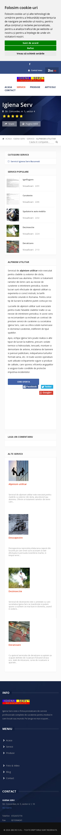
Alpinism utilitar (46, 138)
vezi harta (7, 808)
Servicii (21, 87)
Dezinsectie (15, 591)
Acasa (8, 87)
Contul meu (35, 70)
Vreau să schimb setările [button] (30, 53)
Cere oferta (23, 381)
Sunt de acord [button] (30, 42)
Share (9, 123)
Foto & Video (11, 765)
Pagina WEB (30, 123)
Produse (35, 87)
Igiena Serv (19, 138)
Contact (10, 90)
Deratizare (15, 644)
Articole (50, 87)
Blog (6, 771)
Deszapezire (16, 537)
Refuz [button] (30, 48)
